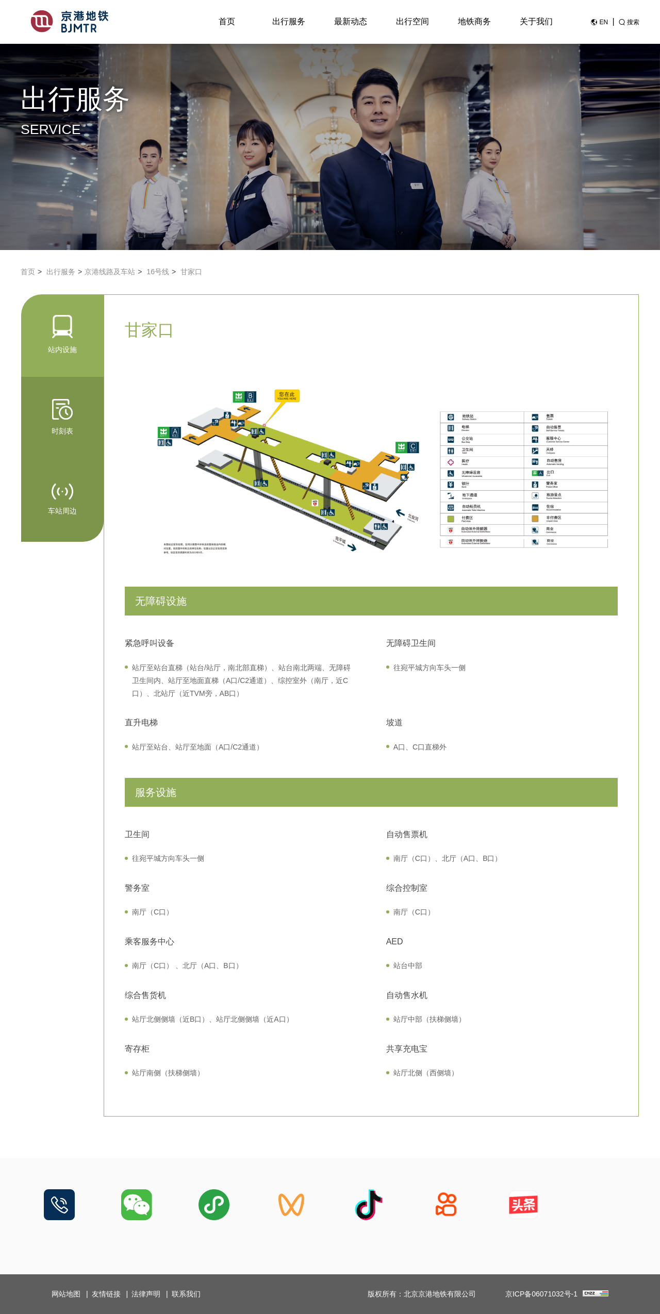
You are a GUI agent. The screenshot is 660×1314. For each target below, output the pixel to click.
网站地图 (66, 1294)
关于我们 (536, 21)
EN (603, 22)
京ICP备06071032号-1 (541, 1294)
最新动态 (350, 21)
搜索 (633, 22)
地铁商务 (474, 21)
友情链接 (106, 1294)
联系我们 (186, 1294)
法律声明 (145, 1294)
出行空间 (412, 21)
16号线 (157, 272)
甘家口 (191, 272)
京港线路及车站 (110, 272)
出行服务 (288, 21)
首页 (227, 21)
